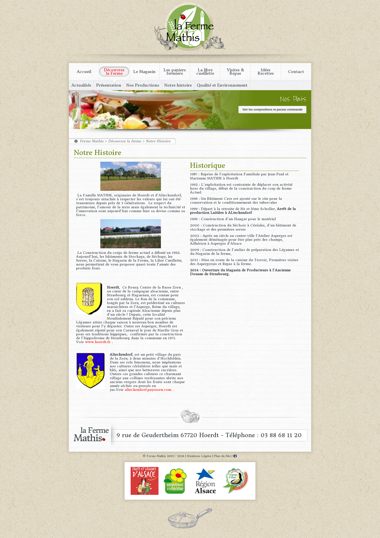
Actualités (81, 85)
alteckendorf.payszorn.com (148, 389)
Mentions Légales (199, 456)
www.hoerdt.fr (98, 342)
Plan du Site (222, 456)
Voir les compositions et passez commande (272, 109)
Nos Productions (142, 85)
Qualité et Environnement (222, 85)
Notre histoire (178, 85)
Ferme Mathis (190, 26)
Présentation (108, 85)
